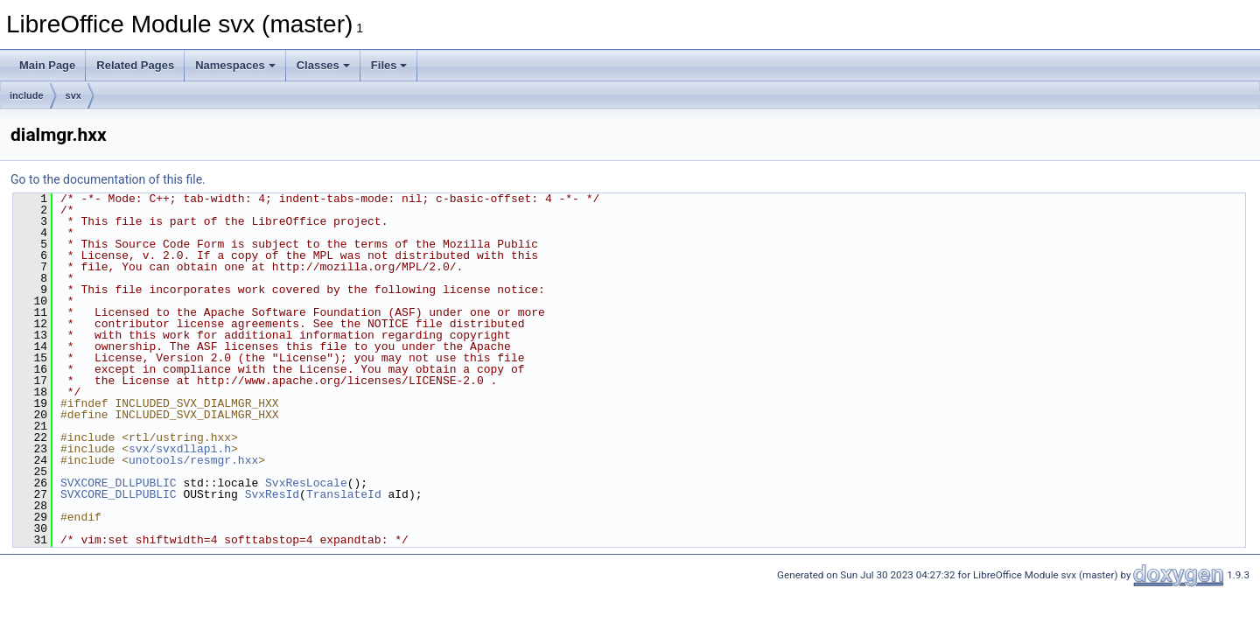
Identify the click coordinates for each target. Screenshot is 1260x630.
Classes (323, 65)
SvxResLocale (306, 483)
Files (389, 65)
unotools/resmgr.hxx (193, 460)
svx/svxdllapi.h (180, 449)
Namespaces (235, 65)
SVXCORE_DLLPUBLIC (118, 483)
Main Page (47, 65)
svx (73, 95)
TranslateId (344, 494)
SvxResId (272, 494)
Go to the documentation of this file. (108, 179)
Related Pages (135, 65)
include (27, 95)
